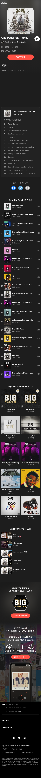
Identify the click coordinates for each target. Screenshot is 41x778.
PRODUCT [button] (7, 720)
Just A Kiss (11, 164)
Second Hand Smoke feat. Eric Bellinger (21, 160)
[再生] (37, 38)
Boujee (30, 516)
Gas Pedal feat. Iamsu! (14, 711)
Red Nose (11, 137)
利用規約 (4, 749)
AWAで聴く (20, 57)
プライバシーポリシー (17, 749)
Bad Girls (11, 127)
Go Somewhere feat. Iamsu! (17, 130)
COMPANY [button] (7, 727)
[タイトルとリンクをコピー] (27, 188)
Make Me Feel (10, 436)
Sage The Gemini (19, 42)
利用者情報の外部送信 (8, 752)
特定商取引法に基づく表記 (27, 752)
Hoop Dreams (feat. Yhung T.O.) (10, 490)
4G (30, 489)
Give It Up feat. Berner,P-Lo (17, 170)
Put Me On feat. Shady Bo (17, 144)
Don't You (11, 157)
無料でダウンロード (20, 657)
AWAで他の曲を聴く (20, 616)
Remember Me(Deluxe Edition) (25, 112)
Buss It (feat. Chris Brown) (10, 463)
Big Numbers (10, 409)
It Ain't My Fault (30, 436)
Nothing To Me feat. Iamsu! (17, 154)
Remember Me (13, 124)
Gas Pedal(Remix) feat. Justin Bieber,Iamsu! (23, 173)
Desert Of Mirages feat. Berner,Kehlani (21, 167)
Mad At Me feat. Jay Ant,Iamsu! (18, 150)
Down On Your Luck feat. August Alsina (21, 147)
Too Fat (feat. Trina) (11, 516)
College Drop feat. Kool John (18, 140)
